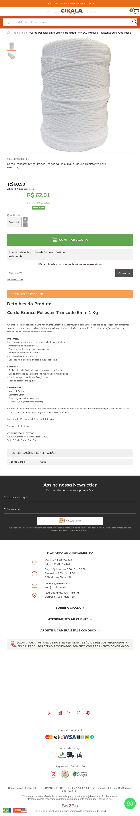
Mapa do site (106, 799)
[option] (11, 46)
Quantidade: (14, 215)
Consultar (124, 273)
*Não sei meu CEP (15, 279)
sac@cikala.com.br (56, 587)
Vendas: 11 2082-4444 (58, 560)
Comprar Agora (73, 239)
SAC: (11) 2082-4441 (57, 564)
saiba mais (15, 256)
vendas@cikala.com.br (58, 583)
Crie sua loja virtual (44, 811)
